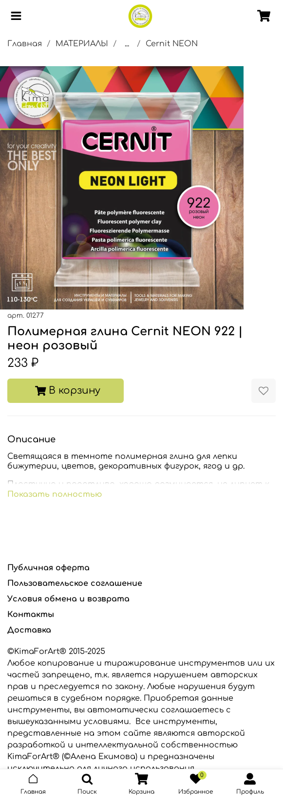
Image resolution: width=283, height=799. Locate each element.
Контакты (30, 614)
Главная (24, 43)
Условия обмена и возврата (68, 599)
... (127, 43)
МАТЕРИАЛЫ (82, 43)
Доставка (29, 630)
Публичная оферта (48, 567)
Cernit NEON (172, 43)
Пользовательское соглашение (74, 583)
